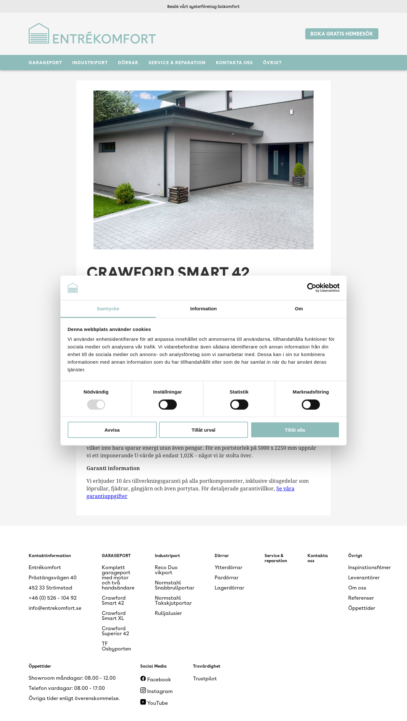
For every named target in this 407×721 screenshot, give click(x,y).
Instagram (156, 691)
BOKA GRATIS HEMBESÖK (341, 34)
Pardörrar (226, 578)
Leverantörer (364, 578)
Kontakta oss (234, 62)
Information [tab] (203, 308)
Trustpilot (205, 679)
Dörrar (128, 62)
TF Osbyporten (116, 646)
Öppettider (361, 608)
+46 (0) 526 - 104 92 (53, 598)
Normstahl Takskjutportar (173, 600)
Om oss (357, 588)
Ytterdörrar (228, 567)
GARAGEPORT (45, 62)
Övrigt (272, 62)
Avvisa (112, 430)
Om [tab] (299, 308)
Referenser (361, 598)
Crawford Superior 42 (115, 631)
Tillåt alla (295, 430)
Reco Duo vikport (166, 570)
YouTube (154, 703)
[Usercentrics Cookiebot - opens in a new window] (312, 288)
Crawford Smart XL (114, 615)
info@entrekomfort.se (55, 608)
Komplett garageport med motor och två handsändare (118, 577)
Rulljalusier (168, 613)
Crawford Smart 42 (114, 600)
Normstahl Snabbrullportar (174, 585)
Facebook (155, 680)
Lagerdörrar (229, 588)
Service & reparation (177, 62)
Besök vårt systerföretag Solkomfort (203, 6)
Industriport (90, 62)
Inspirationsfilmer (369, 567)
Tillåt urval (204, 430)
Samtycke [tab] (108, 308)
